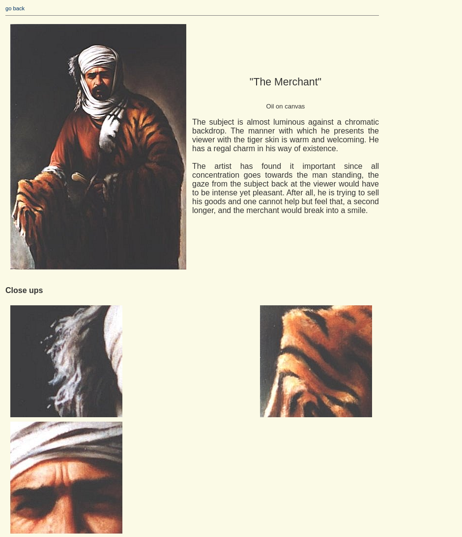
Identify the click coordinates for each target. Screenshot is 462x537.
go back (15, 8)
